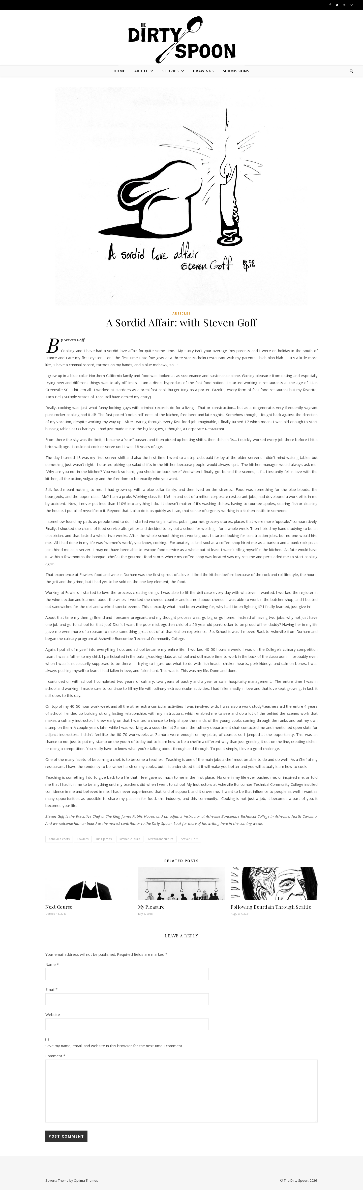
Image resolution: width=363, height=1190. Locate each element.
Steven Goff (189, 839)
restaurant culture (160, 839)
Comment (55, 1055)
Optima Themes (86, 1180)
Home (119, 71)
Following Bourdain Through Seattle (271, 907)
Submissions (236, 71)
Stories (170, 71)
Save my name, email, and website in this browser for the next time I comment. (114, 1045)
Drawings (203, 71)
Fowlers (82, 839)
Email (51, 989)
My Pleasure (151, 907)
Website (52, 1014)
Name (52, 964)
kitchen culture (129, 839)
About (141, 71)
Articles (181, 313)
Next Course (59, 907)
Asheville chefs (59, 839)
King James (104, 839)
